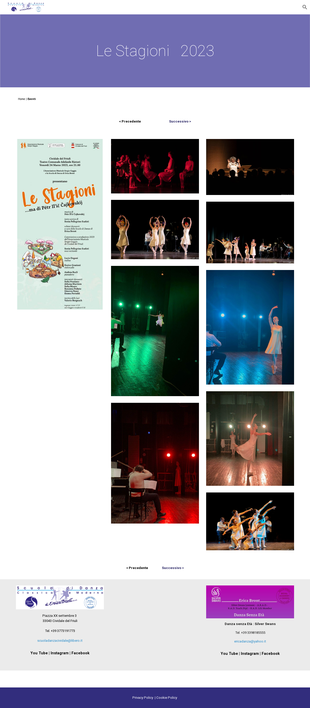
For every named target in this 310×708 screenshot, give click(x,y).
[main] (155, 50)
